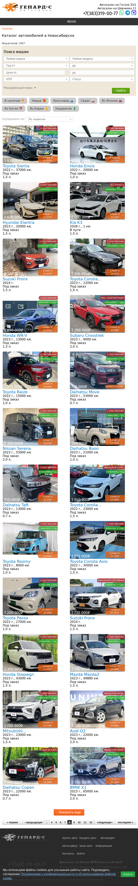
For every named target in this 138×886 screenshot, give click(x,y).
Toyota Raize (15, 392)
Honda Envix (82, 166)
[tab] (19, 87)
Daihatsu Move (84, 392)
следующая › (105, 822)
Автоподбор (69, 845)
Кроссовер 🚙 (63, 100)
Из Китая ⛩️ (13, 108)
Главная (7, 28)
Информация (103, 845)
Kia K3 (76, 222)
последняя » (125, 822)
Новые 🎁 (39, 100)
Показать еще (70, 812)
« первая (12, 822)
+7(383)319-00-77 (100, 13)
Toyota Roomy (16, 561)
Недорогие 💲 (65, 108)
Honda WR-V (15, 335)
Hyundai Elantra (18, 222)
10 (79, 822)
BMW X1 (78, 787)
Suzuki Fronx (15, 279)
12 (90, 822)
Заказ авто (86, 845)
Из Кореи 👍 (39, 108)
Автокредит (107, 838)
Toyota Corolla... (86, 279)
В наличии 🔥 (14, 100)
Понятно (128, 874)
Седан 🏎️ (88, 100)
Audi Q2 (78, 731)
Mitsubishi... (14, 731)
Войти (81, 853)
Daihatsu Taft (16, 505)
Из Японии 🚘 (112, 100)
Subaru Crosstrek (87, 335)
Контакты (68, 853)
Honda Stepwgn (18, 674)
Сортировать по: (14, 119)
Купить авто (69, 838)
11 (85, 822)
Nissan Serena (17, 448)
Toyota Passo (15, 618)
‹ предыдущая (33, 822)
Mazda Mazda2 (84, 674)
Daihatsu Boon (84, 448)
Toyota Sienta (16, 166)
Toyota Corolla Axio (89, 561)
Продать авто (87, 838)
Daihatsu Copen (18, 787)
